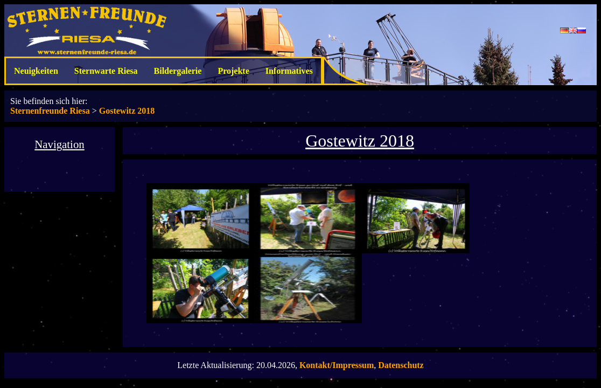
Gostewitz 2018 (127, 110)
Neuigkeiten (36, 70)
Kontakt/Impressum (336, 365)
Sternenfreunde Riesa (50, 110)
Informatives (289, 70)
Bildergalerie (178, 70)
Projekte (233, 70)
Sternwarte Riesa (106, 70)
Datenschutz (400, 365)
